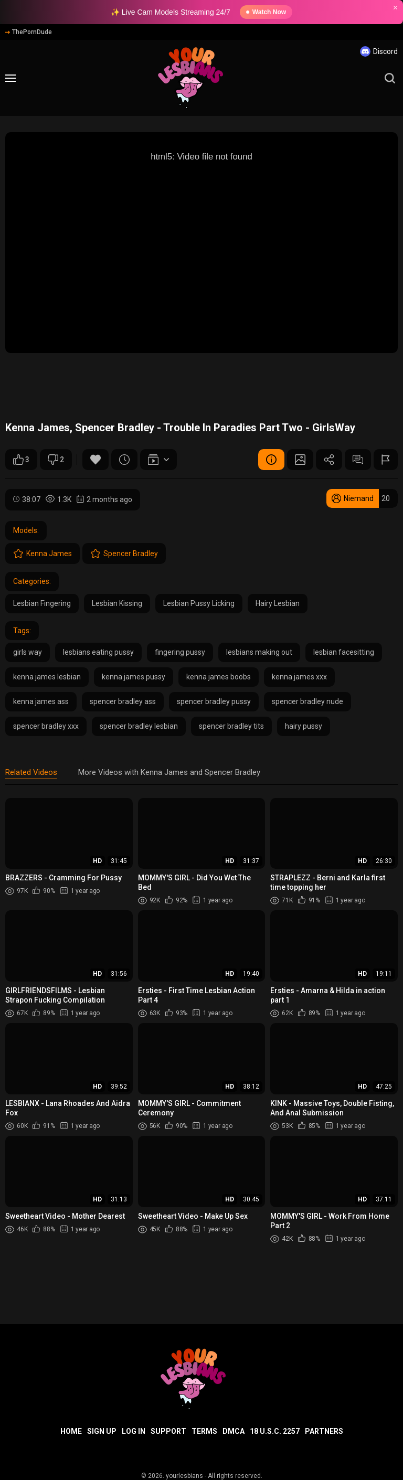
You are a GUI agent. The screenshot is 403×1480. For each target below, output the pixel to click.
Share (329, 459)
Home (71, 1431)
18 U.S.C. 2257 (275, 1431)
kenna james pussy (133, 677)
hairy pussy (303, 726)
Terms (204, 1431)
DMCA (233, 1431)
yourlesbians (184, 1475)
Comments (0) (358, 459)
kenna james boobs (218, 677)
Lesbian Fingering (42, 603)
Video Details (271, 459)
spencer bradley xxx (46, 726)
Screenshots (300, 459)
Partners (324, 1431)
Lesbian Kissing (117, 603)
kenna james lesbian (47, 677)
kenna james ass (41, 701)
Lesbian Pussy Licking (199, 603)
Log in (133, 1431)
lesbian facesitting (343, 652)
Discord (379, 51)
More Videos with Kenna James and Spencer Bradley (169, 772)
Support (168, 1431)
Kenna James (42, 553)
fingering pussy (180, 652)
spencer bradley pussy (214, 701)
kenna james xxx (299, 677)
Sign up (101, 1431)
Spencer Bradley (124, 553)
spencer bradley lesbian (139, 726)
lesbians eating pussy (98, 652)
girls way (27, 652)
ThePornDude (28, 32)
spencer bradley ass (123, 701)
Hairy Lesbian (278, 603)
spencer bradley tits (231, 726)
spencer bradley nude (307, 701)
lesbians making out (259, 652)
